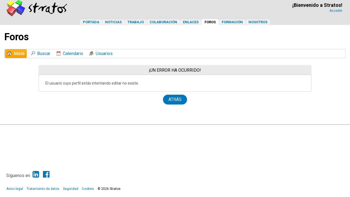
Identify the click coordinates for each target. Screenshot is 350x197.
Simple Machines (180, 130)
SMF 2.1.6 (139, 130)
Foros (210, 22)
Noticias (113, 22)
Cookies (88, 189)
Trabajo (135, 22)
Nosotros (258, 22)
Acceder (335, 11)
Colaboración (163, 22)
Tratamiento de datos (43, 189)
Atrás (175, 99)
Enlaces (191, 22)
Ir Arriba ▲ (324, 130)
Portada (91, 22)
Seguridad (70, 189)
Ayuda (310, 130)
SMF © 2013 (157, 130)
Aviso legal (14, 189)
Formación (232, 22)
